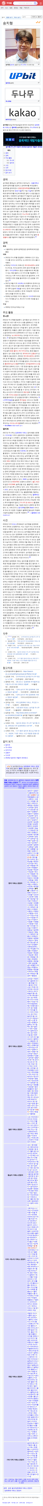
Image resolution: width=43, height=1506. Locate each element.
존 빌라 (33, 1474)
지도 (19, 1481)
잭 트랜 (31, 1191)
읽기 (3, 17)
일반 (22, 1482)
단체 (8, 1481)
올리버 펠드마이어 (32, 1390)
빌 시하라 (30, 1239)
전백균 (34, 936)
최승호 (30, 955)
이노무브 (25, 214)
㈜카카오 (8, 119)
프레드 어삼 (31, 1310)
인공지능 (11, 1479)
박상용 (29, 870)
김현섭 (30, 847)
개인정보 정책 (6, 1502)
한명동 (29, 969)
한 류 (32, 1110)
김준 (33, 841)
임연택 (36, 930)
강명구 (36, 791)
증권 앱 (26, 392)
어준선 (34, 901)
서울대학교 (35, 183)
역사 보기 (17, 17)
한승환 (36, 969)
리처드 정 (33, 859)
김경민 (36, 805)
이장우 (34, 920)
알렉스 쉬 (30, 1024)
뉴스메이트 (7, 229)
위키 (2, 8)
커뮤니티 (26, 8)
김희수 (34, 851)
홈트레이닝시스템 (11, 364)
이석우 (30, 296)
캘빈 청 (33, 1199)
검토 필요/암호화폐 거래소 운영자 (20, 1488)
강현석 (30, 799)
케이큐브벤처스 (30, 265)
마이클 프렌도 (32, 1336)
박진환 (36, 878)
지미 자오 (31, 1074)
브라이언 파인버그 (33, 1153)
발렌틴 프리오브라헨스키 (32, 1340)
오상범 (29, 903)
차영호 (34, 951)
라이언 (36, 989)
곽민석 (34, 803)
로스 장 (30, 997)
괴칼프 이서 (31, 1313)
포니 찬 (34, 1105)
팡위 (32, 1203)
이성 (32, 915)
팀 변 (35, 1308)
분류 (5, 1488)
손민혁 (29, 886)
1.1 (11, 636)
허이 (32, 1112)
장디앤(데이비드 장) (32, 1131)
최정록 (34, 959)
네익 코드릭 (31, 1317)
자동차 (20, 1479)
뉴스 (6, 8)
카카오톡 (13, 270)
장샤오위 (33, 1186)
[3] (28, 512)
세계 (33, 1479)
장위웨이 (30, 1056)
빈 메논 (33, 1155)
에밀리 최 (30, 1269)
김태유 (36, 845)
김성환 (30, 828)
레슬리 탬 (30, 993)
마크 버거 (30, 1338)
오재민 (30, 905)
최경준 (36, 953)
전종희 (29, 938)
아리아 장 (31, 1164)
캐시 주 (33, 1095)
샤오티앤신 (31, 1250)
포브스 (14, 524)
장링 (33, 1051)
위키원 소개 (14, 1502)
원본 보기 (9, 17)
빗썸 (18, 288)
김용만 (34, 832)
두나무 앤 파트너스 (27, 502)
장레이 (34, 1049)
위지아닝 (31, 1047)
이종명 (36, 922)
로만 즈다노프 (32, 1328)
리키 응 (30, 1008)
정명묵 (36, 938)
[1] (36, 237)
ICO (6, 489)
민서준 (30, 863)
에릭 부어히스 (32, 1266)
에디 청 (33, 1168)
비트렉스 (21, 283)
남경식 (29, 853)
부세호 (32, 882)
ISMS (25, 479)
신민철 (29, 895)
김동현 (34, 811)
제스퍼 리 (30, 1062)
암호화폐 (18, 433)
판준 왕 (34, 1103)
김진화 (29, 845)
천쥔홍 (36, 1085)
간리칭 (29, 979)
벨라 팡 (33, 1151)
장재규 (32, 934)
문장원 (30, 1149)
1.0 (9, 636)
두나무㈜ (23, 65)
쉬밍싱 (34, 1018)
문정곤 (36, 861)
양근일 (32, 899)
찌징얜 (30, 1078)
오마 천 (33, 1037)
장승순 (30, 932)
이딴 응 (30, 1178)
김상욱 (30, 816)
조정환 (34, 944)
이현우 (34, 928)
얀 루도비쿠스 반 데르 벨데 (32, 1380)
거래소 (24, 433)
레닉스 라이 (32, 991)
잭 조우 (35, 1060)
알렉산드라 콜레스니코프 (32, 1369)
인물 (5, 780)
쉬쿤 (29, 1020)
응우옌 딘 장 (32, 1176)
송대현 (36, 886)
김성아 (34, 820)
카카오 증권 (13, 395)
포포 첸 (30, 1108)
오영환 (36, 903)
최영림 (32, 957)
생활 (15, 1481)
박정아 (29, 878)
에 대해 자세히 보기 (14, 425)
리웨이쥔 (34, 1006)
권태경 (29, 805)
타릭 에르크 (31, 1099)
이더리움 (8, 435)
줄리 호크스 (31, 1285)
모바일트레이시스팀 (33, 364)
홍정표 (34, 976)
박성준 (30, 872)
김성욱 (29, 822)
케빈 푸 (30, 1097)
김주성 (32, 839)
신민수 (34, 893)
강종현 (33, 795)
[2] (10, 280)
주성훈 (33, 949)
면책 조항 (22, 1502)
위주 (36, 1172)
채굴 (21, 8)
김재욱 (30, 836)
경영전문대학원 (23, 188)
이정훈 (29, 922)
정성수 (30, 940)
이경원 (34, 909)
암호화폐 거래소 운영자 (12, 1490)
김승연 (32, 830)
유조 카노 (30, 1129)
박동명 (32, 866)
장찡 (36, 1058)
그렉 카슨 (30, 1208)
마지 (32, 1012)
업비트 (12, 65)
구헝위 (29, 1445)
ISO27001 (15, 482)
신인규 (36, 895)
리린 (33, 1002)
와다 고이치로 (32, 1127)
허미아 (30, 971)
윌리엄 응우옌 (33, 1174)
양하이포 (33, 1031)
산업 (36, 1479)
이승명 (32, 917)
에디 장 (30, 1033)
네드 (29, 1145)
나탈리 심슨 (31, 1315)
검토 (20, 768)
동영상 (16, 8)
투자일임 (23, 400)
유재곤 (32, 907)
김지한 (34, 843)
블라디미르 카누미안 (32, 1344)
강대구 (29, 791)
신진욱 (30, 897)
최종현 (29, 961)
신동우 (32, 890)
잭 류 (29, 1060)
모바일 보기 (29, 1502)
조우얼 (32, 1068)
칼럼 (11, 8)
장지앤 (30, 1058)
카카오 (13, 265)
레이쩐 (34, 995)
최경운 (29, 953)
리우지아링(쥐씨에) (32, 1004)
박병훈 (34, 868)
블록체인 (36, 495)
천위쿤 (32, 1083)
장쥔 (36, 1056)
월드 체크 (35, 482)
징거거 (36, 1076)
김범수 (7, 753)
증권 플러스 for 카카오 (18, 351)
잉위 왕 (30, 1182)
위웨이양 (35, 1045)
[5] (33, 627)
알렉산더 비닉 (32, 1361)
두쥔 (33, 987)
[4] (30, 557)
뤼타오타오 (34, 1147)
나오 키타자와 (32, 1117)
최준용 (36, 961)
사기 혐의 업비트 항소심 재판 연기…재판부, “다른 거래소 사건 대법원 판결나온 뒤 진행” (23, 660)
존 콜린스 (33, 1283)
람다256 (21, 508)
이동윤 (30, 913)
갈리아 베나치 (32, 1443)
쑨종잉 (34, 1022)
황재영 (32, 1114)
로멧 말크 (30, 1330)
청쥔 (29, 1091)
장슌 (35, 1054)
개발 (16, 1479)
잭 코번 (30, 1273)
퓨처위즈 (26, 353)
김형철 (32, 849)
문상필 (29, 861)
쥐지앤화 (35, 1072)
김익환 (36, 834)
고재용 (32, 801)
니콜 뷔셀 (30, 983)
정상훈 (29, 1189)
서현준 (34, 884)
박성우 (36, 870)
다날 (29, 191)
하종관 (34, 967)
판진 (29, 1105)
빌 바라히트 (31, 1237)
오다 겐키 (33, 1125)
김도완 (32, 809)
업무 (12, 1481)
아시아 (29, 1479)
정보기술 (18, 191)
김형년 (33, 353)
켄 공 (36, 1097)
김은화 (29, 834)
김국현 (30, 807)
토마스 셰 (30, 1101)
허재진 (32, 974)
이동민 (29, 911)
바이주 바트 (31, 1223)
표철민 (33, 965)
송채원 (30, 888)
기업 (5, 1481)
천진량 (30, 1087)
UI (35, 387)
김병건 (36, 814)
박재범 (34, 876)
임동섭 (29, 930)
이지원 (32, 926)
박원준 (32, 874)
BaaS (32, 508)
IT (7, 338)
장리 (29, 1051)
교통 (24, 1479)
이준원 (30, 924)
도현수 (32, 855)
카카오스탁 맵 (15, 423)
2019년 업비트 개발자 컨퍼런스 (16, 758)
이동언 (36, 911)
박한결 (30, 880)
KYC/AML (11, 484)
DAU (8, 461)
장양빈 (36, 1189)
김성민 (32, 818)
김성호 (35, 826)
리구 (32, 999)
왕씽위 (32, 1041)
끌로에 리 (33, 981)
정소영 (32, 942)
